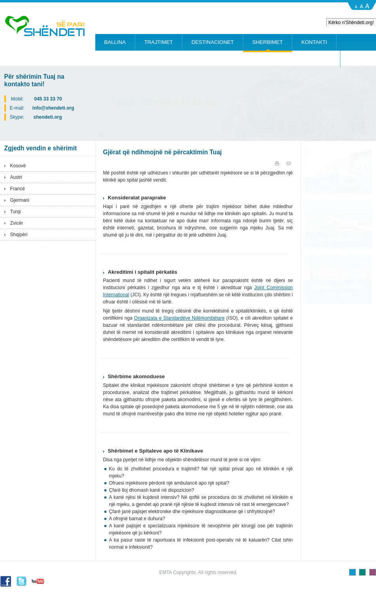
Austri (16, 177)
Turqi (15, 211)
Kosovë (18, 166)
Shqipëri (19, 234)
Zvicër (16, 223)
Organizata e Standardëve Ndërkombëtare (179, 318)
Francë (17, 188)
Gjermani (20, 200)
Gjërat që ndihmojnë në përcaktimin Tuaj (162, 152)
